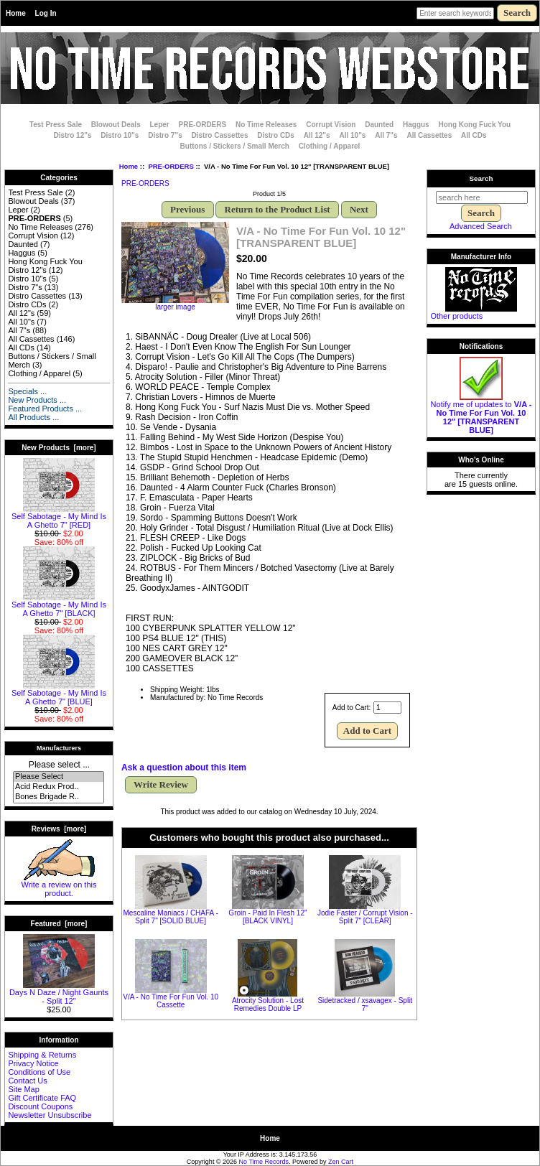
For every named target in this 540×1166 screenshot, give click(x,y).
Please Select (58, 777)
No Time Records (264, 1161)
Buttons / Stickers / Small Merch (234, 146)
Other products (456, 316)
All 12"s (317, 135)
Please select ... (59, 765)
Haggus (416, 125)
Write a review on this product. (59, 885)
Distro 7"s (165, 135)
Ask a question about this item (183, 767)
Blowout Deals (116, 125)
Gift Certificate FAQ (42, 1097)
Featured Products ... (45, 408)
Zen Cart (340, 1161)
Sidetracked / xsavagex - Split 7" (364, 1004)
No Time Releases (266, 125)
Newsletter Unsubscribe (49, 1115)
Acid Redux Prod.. (58, 787)
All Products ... (33, 417)
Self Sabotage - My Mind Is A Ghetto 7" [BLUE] (58, 693)
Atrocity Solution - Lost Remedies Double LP (268, 1004)
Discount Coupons (40, 1106)
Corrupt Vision (330, 125)
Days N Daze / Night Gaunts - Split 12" (58, 993)
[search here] (482, 197)
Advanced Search (481, 226)
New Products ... (37, 400)
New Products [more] (59, 448)
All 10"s (352, 135)
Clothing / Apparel (329, 146)
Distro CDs (275, 135)
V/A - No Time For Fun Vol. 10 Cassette (170, 1001)
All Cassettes (429, 135)
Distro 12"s (72, 135)
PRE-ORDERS (170, 166)
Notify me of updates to (481, 413)
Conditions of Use (39, 1072)
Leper (159, 125)
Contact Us (27, 1080)
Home (16, 13)
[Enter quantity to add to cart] (387, 707)
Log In (46, 13)
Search (481, 178)
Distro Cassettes (220, 135)
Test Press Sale (55, 125)
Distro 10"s (120, 135)
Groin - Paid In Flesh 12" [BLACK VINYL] (267, 917)
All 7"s (386, 135)
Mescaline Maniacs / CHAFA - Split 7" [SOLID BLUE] (171, 917)
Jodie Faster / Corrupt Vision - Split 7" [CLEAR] (365, 917)
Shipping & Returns (42, 1054)
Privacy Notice (33, 1063)
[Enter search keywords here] (455, 13)
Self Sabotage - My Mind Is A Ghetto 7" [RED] (58, 517)
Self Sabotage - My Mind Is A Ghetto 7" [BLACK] (58, 605)
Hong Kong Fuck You (474, 125)
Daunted (379, 125)
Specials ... (27, 391)
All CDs (474, 135)
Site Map (23, 1089)
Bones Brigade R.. (58, 797)
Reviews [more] (59, 829)
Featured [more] (59, 924)
